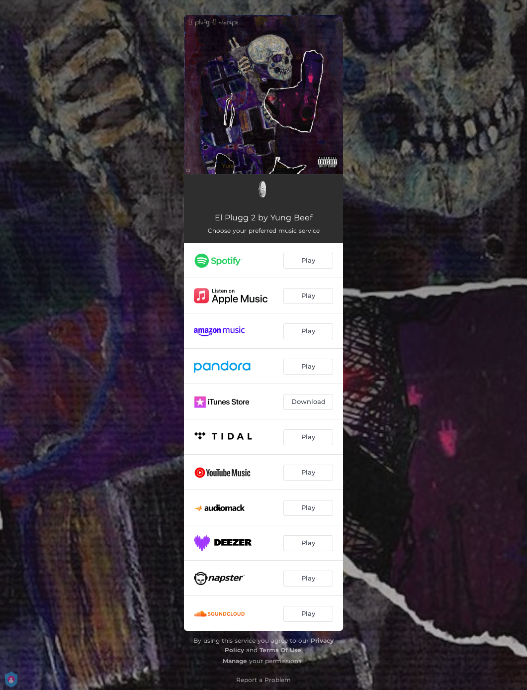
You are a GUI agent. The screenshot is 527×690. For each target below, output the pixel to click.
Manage (235, 661)
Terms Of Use (280, 650)
